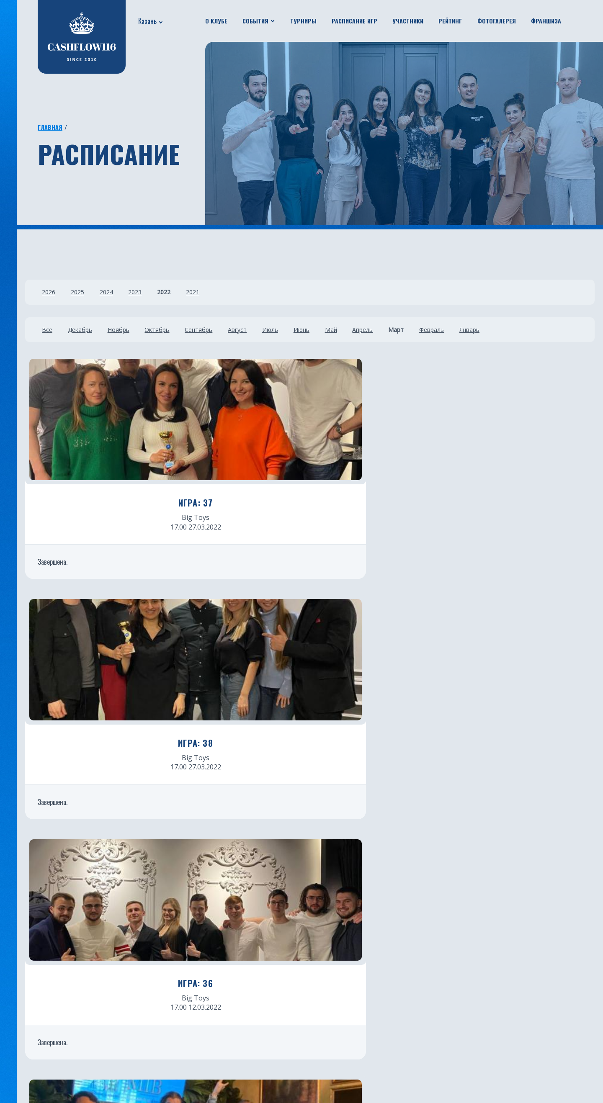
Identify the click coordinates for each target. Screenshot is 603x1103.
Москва (221, 947)
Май (358, 330)
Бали (216, 1047)
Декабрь (83, 330)
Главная (50, 127)
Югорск (221, 1072)
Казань (147, 21)
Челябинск (226, 1035)
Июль (291, 330)
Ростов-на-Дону (235, 1060)
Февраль (469, 330)
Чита (313, 1010)
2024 (113, 292)
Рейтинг (450, 20)
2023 (145, 292)
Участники (407, 20)
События (255, 20)
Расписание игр (354, 20)
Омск (313, 997)
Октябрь (167, 330)
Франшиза (546, 20)
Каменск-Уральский (337, 1060)
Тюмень (222, 985)
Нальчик (319, 1035)
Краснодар (226, 997)
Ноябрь (125, 330)
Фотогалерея (496, 20)
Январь (510, 330)
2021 (209, 292)
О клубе (216, 20)
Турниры (303, 20)
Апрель (393, 330)
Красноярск (324, 985)
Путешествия (35, 972)
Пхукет (316, 947)
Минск (315, 972)
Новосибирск (326, 1022)
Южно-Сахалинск (237, 1022)
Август (254, 330)
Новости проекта (41, 947)
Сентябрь (212, 330)
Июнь (325, 330)
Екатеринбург (231, 934)
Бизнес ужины (36, 959)
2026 (48, 292)
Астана (316, 934)
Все (47, 330)
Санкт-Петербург (237, 1010)
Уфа (215, 972)
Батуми (317, 959)
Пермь (316, 1047)
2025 (81, 292)
